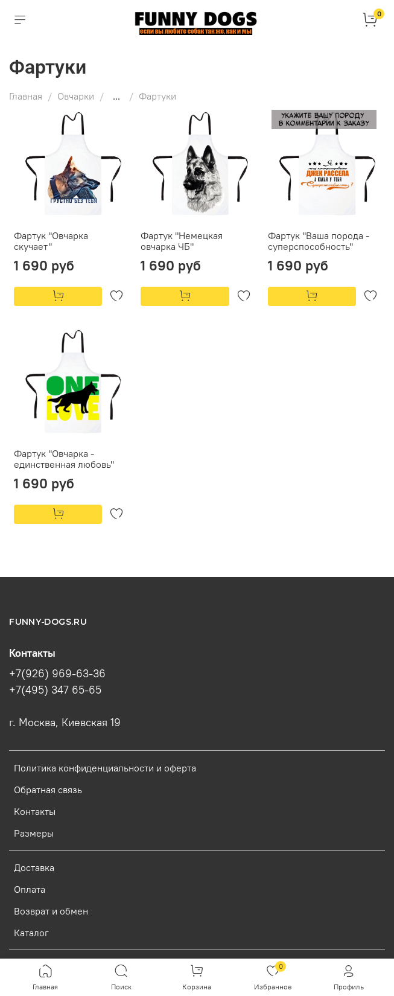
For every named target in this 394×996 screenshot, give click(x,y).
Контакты (35, 811)
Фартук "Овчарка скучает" (51, 240)
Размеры (34, 833)
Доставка (34, 867)
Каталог (31, 933)
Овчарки (75, 96)
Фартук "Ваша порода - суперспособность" (318, 240)
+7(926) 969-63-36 (57, 673)
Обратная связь (48, 790)
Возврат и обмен (51, 911)
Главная (25, 96)
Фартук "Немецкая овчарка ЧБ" (182, 240)
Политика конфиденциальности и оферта (105, 768)
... (116, 96)
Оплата (29, 889)
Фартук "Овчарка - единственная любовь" (64, 458)
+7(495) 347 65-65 (55, 690)
